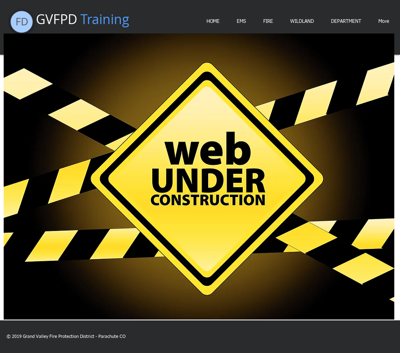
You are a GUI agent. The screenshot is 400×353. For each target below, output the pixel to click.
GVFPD (82, 19)
